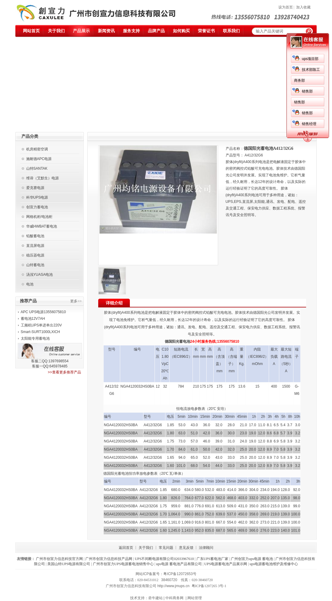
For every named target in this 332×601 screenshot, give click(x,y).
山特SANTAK (37, 168)
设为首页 (285, 7)
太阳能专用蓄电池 (35, 338)
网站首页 (31, 31)
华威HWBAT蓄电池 (41, 226)
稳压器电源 (35, 255)
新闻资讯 (106, 31)
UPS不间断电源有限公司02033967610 (164, 559)
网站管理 (194, 598)
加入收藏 (303, 7)
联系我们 (231, 31)
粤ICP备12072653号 (179, 574)
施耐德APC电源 (39, 159)
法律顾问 (206, 548)
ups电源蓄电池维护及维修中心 (274, 564)
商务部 (299, 80)
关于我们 (56, 31)
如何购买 (181, 31)
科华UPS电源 (37, 197)
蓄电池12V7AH (33, 318)
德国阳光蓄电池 (177, 341)
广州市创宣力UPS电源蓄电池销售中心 (123, 564)
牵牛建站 (155, 598)
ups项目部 (310, 59)
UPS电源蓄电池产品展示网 (225, 564)
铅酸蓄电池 (35, 236)
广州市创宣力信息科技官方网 (59, 559)
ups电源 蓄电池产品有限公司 (179, 564)
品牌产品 (156, 31)
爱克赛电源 (35, 188)
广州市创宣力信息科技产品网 (108, 559)
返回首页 (126, 548)
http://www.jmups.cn (173, 586)
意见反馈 (186, 548)
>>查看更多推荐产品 (64, 372)
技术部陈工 (311, 70)
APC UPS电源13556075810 (43, 312)
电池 (29, 284)
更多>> (76, 301)
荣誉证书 (206, 31)
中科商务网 (174, 598)
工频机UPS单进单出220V (41, 325)
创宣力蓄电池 (37, 207)
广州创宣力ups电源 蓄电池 (252, 559)
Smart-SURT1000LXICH (40, 332)
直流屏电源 (35, 246)
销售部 (307, 91)
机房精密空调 (37, 149)
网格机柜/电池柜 (39, 217)
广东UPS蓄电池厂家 (212, 559)
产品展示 (81, 31)
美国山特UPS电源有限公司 (68, 564)
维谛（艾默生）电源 (42, 178)
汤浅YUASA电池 (39, 274)
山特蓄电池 (35, 265)
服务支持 (131, 31)
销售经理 (309, 124)
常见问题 (166, 548)
